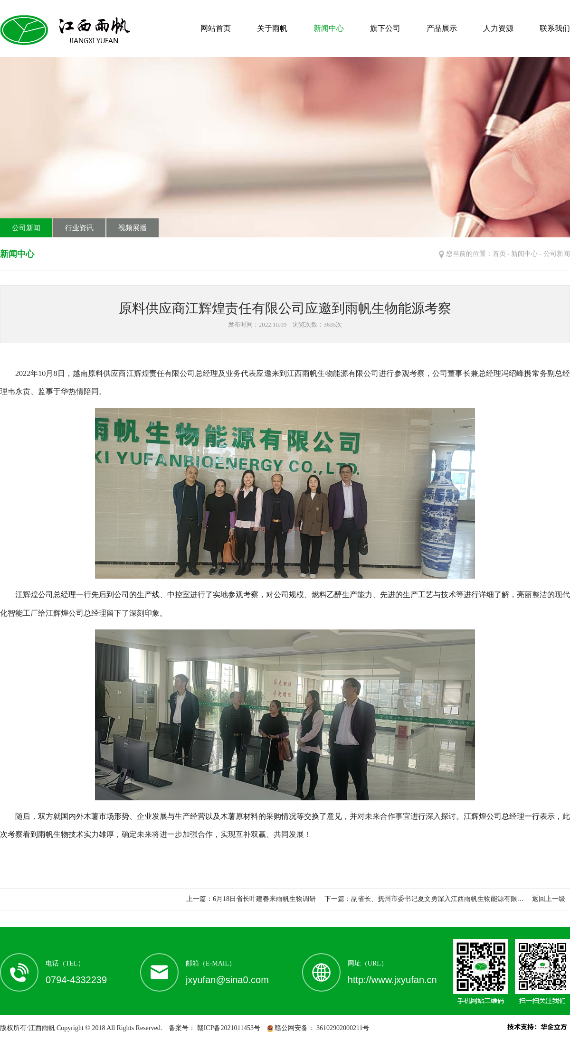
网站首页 (215, 28)
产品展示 (442, 28)
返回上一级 (548, 898)
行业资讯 (79, 228)
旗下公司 (385, 28)
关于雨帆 (272, 28)
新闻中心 (329, 28)
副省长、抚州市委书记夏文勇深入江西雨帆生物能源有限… (437, 898)
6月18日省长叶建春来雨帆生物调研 (264, 898)
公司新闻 (26, 228)
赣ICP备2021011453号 (227, 1028)
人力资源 (498, 28)
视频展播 (132, 228)
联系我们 (555, 28)
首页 (499, 253)
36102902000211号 (341, 1028)
